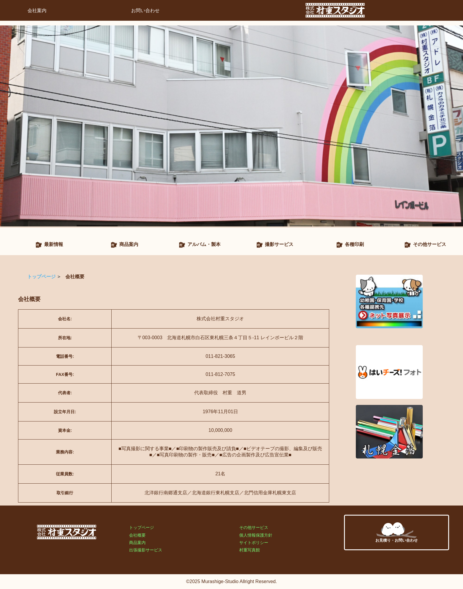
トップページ (41, 276)
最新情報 (53, 244)
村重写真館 (249, 550)
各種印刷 (354, 244)
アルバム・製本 (204, 244)
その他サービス (429, 244)
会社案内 (37, 10)
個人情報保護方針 (255, 535)
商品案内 (128, 244)
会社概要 (137, 535)
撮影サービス (279, 244)
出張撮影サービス (145, 550)
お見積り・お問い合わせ (396, 532)
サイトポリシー (253, 542)
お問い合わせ (145, 10)
